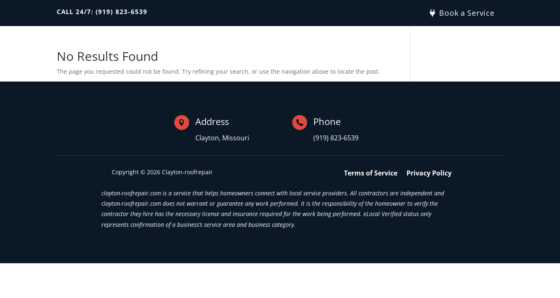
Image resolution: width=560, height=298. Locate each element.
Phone (327, 121)
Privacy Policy (429, 174)
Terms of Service (370, 174)
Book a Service (466, 13)
